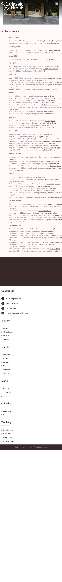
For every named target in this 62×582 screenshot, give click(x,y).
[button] (56, 3)
